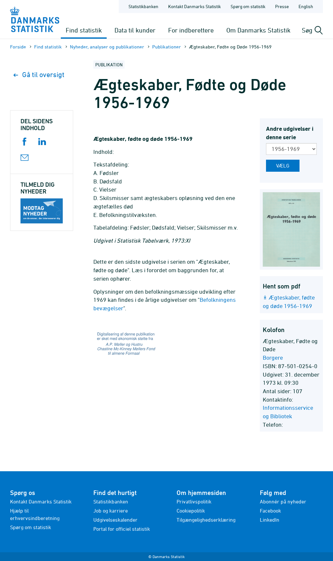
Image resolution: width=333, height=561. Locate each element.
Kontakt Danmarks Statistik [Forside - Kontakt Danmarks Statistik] (194, 6)
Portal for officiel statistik (121, 529)
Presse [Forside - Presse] (282, 6)
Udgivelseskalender (115, 520)
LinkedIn (269, 520)
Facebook (270, 511)
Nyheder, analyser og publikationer (107, 46)
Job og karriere (110, 511)
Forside (18, 46)
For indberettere (191, 30)
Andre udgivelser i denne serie (289, 132)
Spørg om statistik (30, 527)
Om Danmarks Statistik (258, 30)
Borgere (273, 357)
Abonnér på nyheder (283, 501)
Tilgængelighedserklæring (206, 520)
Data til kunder (134, 30)
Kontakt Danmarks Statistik (41, 501)
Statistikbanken (143, 6)
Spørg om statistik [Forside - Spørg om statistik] (248, 6)
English (306, 6)
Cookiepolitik (191, 511)
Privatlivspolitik (194, 501)
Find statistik (84, 30)
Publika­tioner (166, 46)
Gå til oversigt (38, 75)
